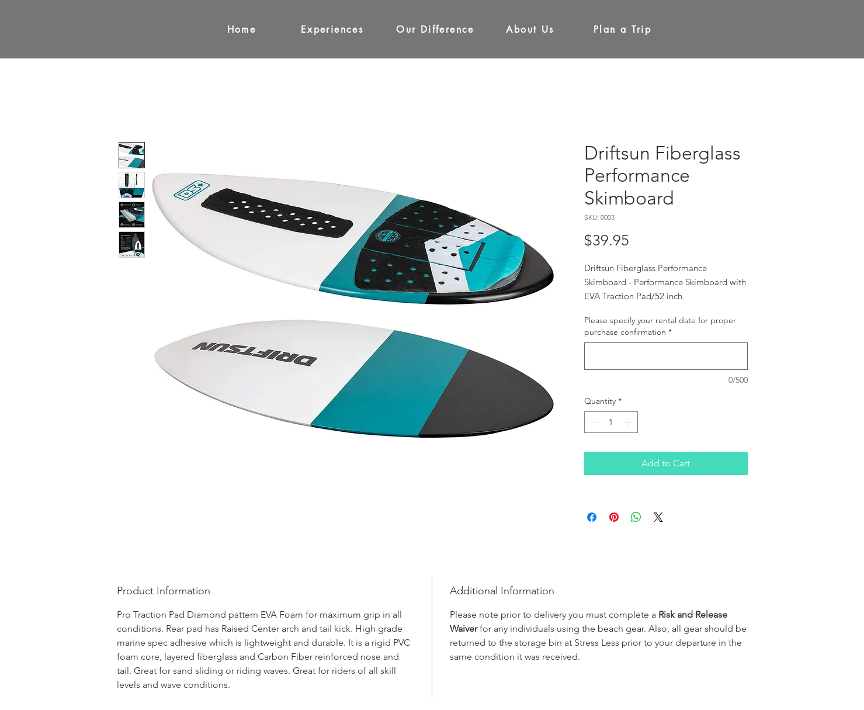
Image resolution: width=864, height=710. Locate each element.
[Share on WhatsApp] (636, 517)
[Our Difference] (435, 29)
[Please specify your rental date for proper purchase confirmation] (666, 356)
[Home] (241, 29)
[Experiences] (332, 29)
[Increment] (629, 422)
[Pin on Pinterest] (614, 517)
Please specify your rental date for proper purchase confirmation (660, 326)
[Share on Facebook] (592, 517)
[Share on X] (658, 517)
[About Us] (530, 29)
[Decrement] (593, 422)
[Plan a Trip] (622, 29)
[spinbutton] (611, 422)
